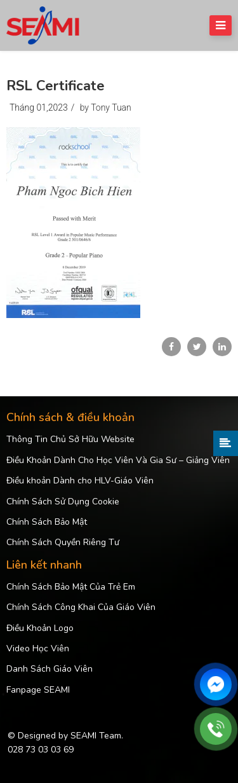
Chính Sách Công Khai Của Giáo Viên (80, 607)
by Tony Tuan (105, 107)
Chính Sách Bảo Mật (46, 522)
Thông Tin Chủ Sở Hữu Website (70, 439)
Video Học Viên (37, 648)
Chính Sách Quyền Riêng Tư (62, 542)
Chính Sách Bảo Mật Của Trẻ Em (70, 587)
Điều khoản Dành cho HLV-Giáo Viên (80, 481)
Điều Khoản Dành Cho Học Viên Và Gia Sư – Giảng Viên (118, 460)
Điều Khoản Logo (40, 628)
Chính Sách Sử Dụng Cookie (62, 501)
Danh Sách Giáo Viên (49, 669)
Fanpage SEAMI (38, 690)
